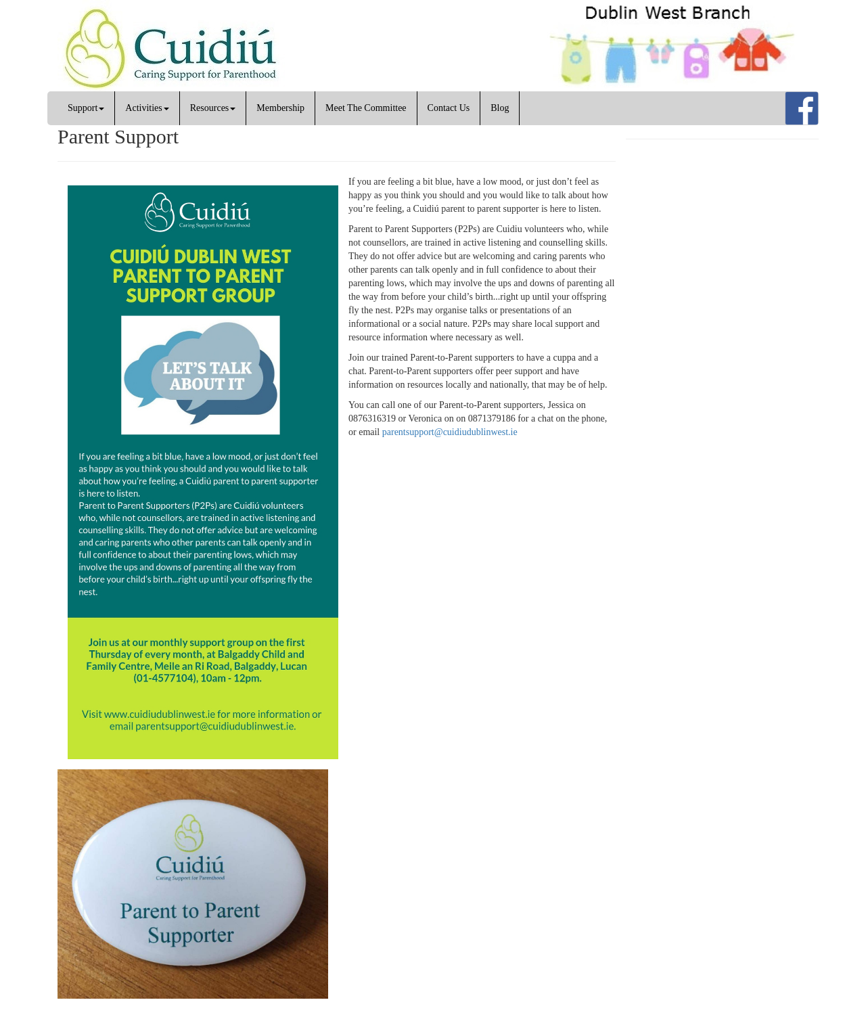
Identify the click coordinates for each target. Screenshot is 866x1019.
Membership (280, 108)
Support (86, 108)
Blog (500, 108)
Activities (146, 108)
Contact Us (449, 108)
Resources (213, 108)
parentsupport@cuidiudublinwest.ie (450, 432)
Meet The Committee (366, 108)
